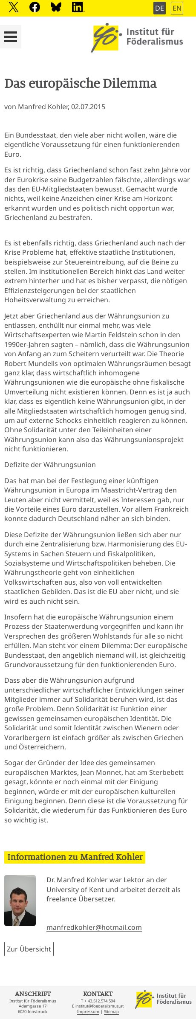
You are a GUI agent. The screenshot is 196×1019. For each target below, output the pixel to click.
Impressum (88, 1011)
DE (159, 8)
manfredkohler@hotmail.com (94, 927)
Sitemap (111, 1011)
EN (177, 8)
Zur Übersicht (29, 949)
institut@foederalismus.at (99, 1006)
